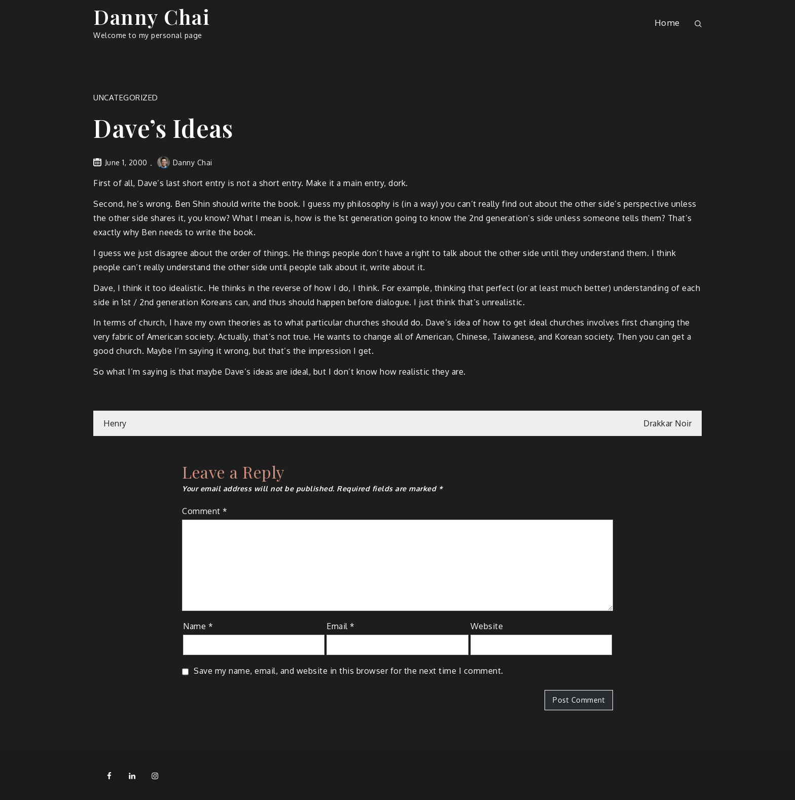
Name (198, 626)
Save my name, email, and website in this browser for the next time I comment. (348, 671)
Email (341, 626)
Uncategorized (125, 97)
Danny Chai (151, 16)
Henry (115, 423)
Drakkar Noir (667, 423)
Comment (205, 511)
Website (487, 626)
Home (667, 22)
